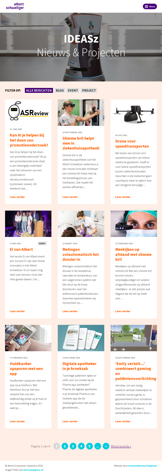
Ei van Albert (21, 249)
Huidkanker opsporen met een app (26, 368)
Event (73, 90)
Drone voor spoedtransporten (132, 143)
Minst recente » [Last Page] (121, 446)
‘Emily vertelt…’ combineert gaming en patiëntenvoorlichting (135, 371)
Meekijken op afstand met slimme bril (133, 254)
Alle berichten (39, 90)
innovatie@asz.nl (33, 469)
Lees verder (17, 197)
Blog (60, 90)
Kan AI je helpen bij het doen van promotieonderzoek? (29, 139)
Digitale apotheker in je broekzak (79, 366)
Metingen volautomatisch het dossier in (80, 254)
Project (89, 90)
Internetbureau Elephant (142, 465)
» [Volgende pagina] (106, 446)
